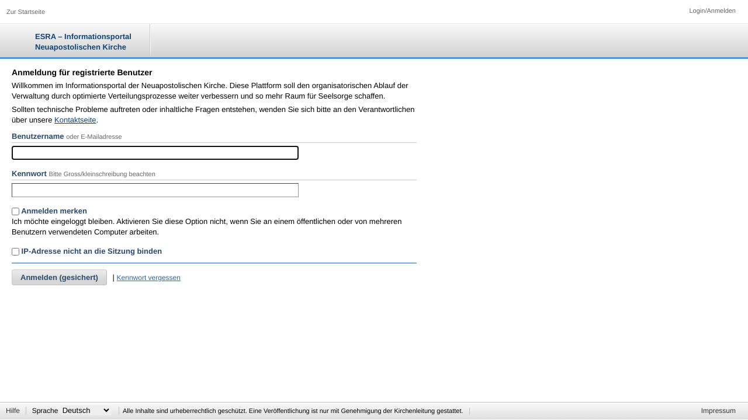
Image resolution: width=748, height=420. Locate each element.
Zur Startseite (25, 12)
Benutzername (38, 136)
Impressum (718, 411)
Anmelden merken (49, 210)
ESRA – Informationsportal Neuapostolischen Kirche (83, 41)
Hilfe (13, 411)
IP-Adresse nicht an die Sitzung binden (87, 251)
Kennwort (29, 173)
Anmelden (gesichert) (59, 277)
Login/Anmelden (712, 11)
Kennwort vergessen (149, 278)
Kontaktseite (75, 120)
